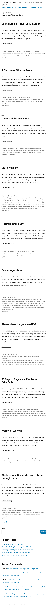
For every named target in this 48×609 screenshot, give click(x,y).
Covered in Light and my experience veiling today (22, 569)
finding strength (28, 253)
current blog (16, 7)
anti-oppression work (13, 301)
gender (25, 303)
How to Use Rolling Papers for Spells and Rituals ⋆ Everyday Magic (24, 594)
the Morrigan (38, 460)
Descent (9, 413)
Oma (28, 152)
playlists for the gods (23, 55)
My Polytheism (10, 167)
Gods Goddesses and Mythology (22, 197)
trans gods (4, 309)
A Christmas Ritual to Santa (17, 70)
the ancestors (12, 154)
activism (5, 301)
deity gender (30, 301)
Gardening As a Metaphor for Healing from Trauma (17, 550)
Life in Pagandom (35, 197)
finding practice (24, 199)
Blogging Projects (35, 7)
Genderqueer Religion (18, 299)
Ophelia (16, 415)
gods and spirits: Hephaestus (29, 202)
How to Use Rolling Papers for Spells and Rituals (16, 547)
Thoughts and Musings (38, 458)
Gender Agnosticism (13, 270)
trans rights (10, 309)
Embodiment (11, 197)
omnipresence (35, 366)
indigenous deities (27, 366)
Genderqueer (31, 303)
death (31, 512)
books (24, 411)
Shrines (25, 7)
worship (9, 462)
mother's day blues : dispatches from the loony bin (18, 587)
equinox (13, 53)
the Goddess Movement (24, 307)
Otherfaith (35, 409)
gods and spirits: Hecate (15, 202)
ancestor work (6, 150)
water (5, 417)
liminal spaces (9, 55)
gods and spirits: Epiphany (8, 415)
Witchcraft (36, 51)
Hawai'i (21, 366)
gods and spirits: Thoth (13, 366)
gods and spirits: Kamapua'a (26, 362)
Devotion (5, 197)
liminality (15, 55)
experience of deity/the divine (22, 53)
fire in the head (42, 413)
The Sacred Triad (29, 51)
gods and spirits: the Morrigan (37, 53)
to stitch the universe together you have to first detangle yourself (22, 208)
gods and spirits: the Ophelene (30, 206)
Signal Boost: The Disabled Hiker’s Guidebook (16, 552)
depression (4, 413)
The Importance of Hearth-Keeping (12, 544)
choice (23, 512)
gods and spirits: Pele (16, 364)
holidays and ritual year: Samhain (18, 152)
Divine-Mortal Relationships (10, 356)
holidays (4, 55)
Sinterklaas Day (5, 154)
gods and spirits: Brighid (23, 201)
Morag (4, 51)
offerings (32, 99)
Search (4, 528)
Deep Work (22, 409)
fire (37, 413)
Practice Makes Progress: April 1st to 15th (14, 555)
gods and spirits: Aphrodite (35, 199)
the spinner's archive (9, 3)
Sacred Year (21, 51)
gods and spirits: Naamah (29, 204)
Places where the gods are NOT (19, 324)
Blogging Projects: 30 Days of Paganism (13, 411)
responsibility (43, 415)
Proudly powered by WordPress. (19, 605)
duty (18, 413)
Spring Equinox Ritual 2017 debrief (21, 23)
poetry (24, 255)
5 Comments (6, 311)
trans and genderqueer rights (37, 307)
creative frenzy (29, 411)
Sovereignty (4, 358)
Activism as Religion (8, 299)
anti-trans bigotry (22, 301)
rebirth (25, 415)
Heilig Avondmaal (25, 148)
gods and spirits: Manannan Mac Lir (13, 204)
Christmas (5, 99)
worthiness (14, 462)
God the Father (35, 253)
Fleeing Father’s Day (13, 223)
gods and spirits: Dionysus (35, 201)
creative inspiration (38, 411)
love (22, 460)
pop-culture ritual (38, 99)
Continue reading (8, 44)
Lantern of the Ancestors (15, 118)
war (8, 516)
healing (16, 255)
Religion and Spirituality (34, 55)
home (4, 7)
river (3, 417)
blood (19, 512)
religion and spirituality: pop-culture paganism (24, 101)
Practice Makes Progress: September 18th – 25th (17, 597)
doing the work (6, 53)
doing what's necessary (38, 512)
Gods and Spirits (28, 299)
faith (24, 99)
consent (27, 512)
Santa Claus (39, 101)
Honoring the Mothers (35, 148)
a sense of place (7, 360)
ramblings (21, 415)
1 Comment (6, 105)
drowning (14, 413)
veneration (4, 462)
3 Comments (6, 518)
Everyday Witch (29, 409)
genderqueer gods (38, 303)
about (9, 7)
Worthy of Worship (12, 430)
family (27, 99)
